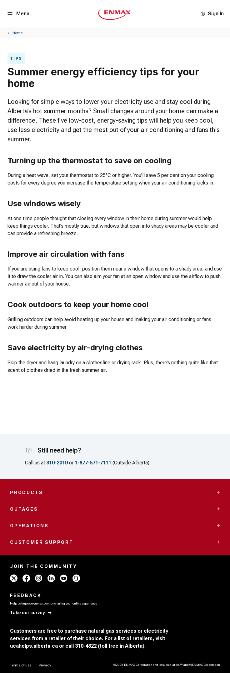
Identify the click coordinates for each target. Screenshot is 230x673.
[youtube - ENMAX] (64, 578)
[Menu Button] (17, 14)
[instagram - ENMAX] (38, 578)
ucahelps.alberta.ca (34, 646)
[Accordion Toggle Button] (218, 492)
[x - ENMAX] (14, 578)
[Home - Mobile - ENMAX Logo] (115, 14)
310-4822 (86, 646)
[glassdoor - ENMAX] (76, 578)
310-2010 (57, 463)
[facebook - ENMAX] (26, 578)
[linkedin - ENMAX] (51, 578)
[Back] (15, 33)
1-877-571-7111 (93, 463)
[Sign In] (212, 13)
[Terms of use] (20, 665)
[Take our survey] (31, 613)
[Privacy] (45, 665)
